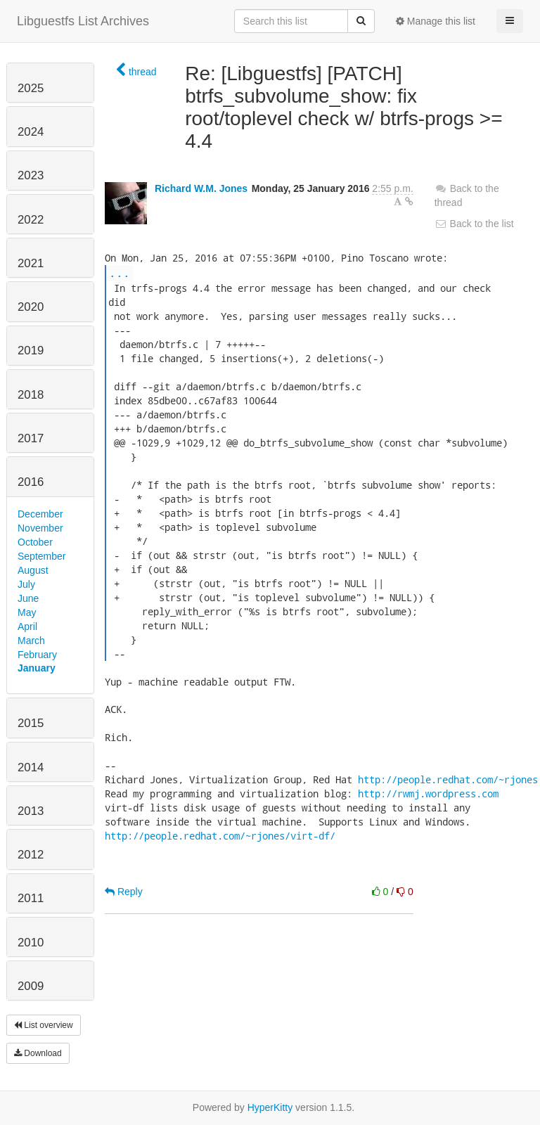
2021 (31, 263)
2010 (31, 942)
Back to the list (474, 223)
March (31, 640)
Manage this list (435, 21)
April (27, 626)
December (40, 514)
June (28, 598)
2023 (31, 175)
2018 (31, 394)
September (41, 556)
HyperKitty (270, 1107)
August (33, 570)
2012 (31, 854)
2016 (31, 482)
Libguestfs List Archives (83, 21)
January (37, 668)
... (119, 272)
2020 (31, 307)
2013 (31, 811)
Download (38, 1053)
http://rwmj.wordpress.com (428, 793)
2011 (31, 898)
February (37, 654)
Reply (124, 891)
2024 (31, 132)
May (27, 612)
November (40, 528)
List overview (43, 1025)
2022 (31, 219)
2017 (31, 438)
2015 (31, 723)
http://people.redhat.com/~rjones (448, 779)
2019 (31, 350)
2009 (31, 986)
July (26, 584)
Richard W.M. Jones (201, 188)
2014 (31, 767)
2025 (31, 88)
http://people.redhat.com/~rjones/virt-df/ (220, 835)
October (35, 542)
